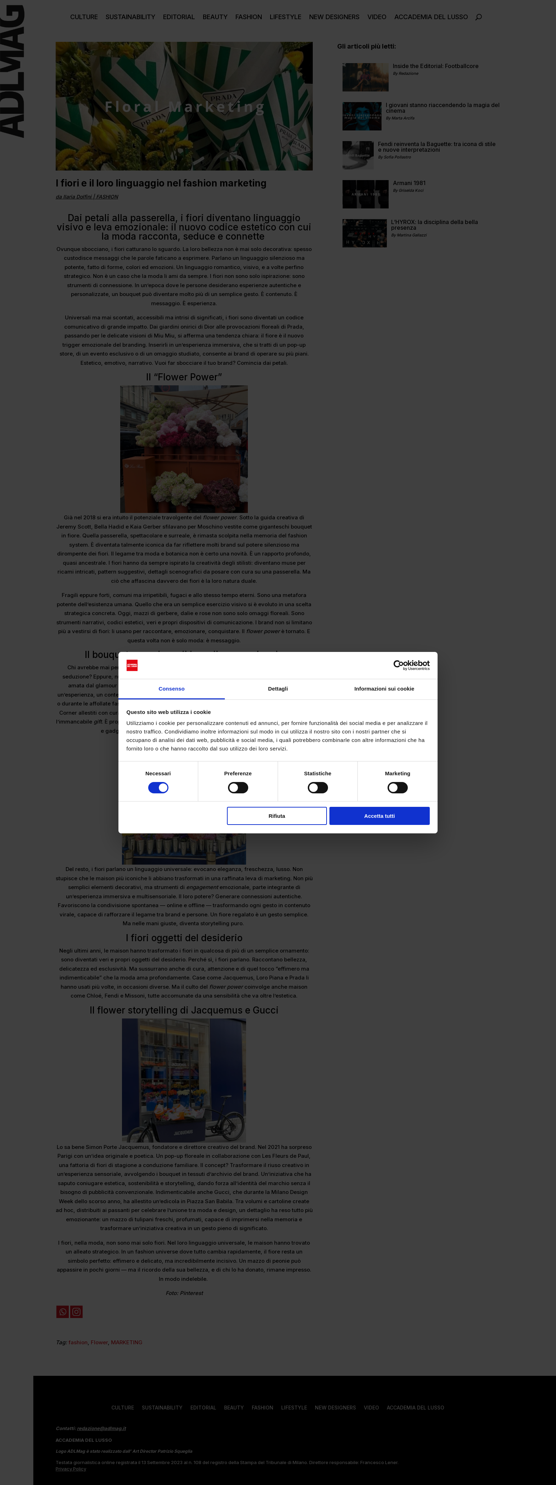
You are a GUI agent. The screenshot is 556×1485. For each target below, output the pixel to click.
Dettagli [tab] (278, 689)
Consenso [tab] (171, 689)
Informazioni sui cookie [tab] (385, 689)
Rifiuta (276, 816)
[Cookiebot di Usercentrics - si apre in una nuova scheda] (399, 665)
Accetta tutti (379, 816)
